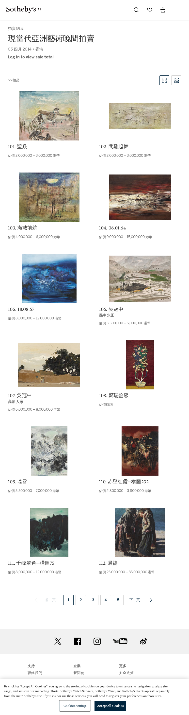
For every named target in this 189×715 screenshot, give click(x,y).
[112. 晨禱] (140, 532)
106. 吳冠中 (111, 309)
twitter (58, 641)
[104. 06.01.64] (140, 197)
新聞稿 (78, 673)
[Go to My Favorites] (149, 10)
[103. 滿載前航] (49, 197)
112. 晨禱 (108, 563)
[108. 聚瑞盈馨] (140, 364)
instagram (97, 641)
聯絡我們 (35, 673)
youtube (120, 641)
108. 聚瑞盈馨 (113, 395)
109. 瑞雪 (17, 482)
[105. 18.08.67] (49, 278)
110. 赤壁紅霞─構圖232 (124, 482)
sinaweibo (143, 641)
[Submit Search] (136, 9)
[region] (94, 697)
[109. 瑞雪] (49, 451)
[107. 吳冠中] (49, 365)
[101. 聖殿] (49, 115)
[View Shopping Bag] (163, 10)
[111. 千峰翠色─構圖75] (49, 532)
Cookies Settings (74, 706)
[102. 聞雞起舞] (140, 116)
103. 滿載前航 (22, 228)
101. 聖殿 (17, 146)
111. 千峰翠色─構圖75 (31, 563)
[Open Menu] (176, 10)
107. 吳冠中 (20, 395)
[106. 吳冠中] (140, 279)
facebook (77, 641)
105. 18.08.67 (21, 309)
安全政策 (126, 673)
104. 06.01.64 (112, 228)
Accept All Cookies (110, 706)
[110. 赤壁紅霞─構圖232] (140, 451)
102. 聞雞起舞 (113, 146)
